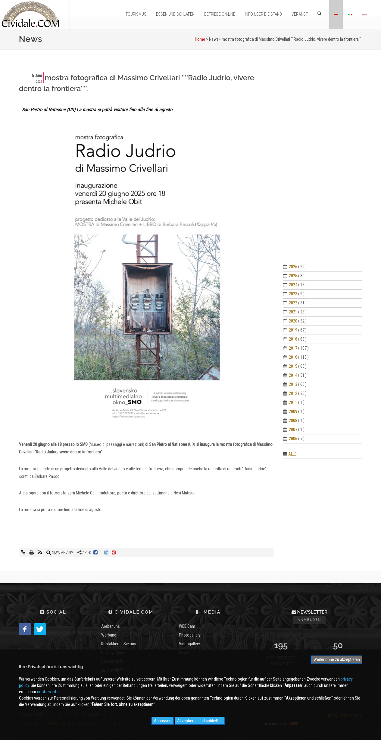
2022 (293, 302)
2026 (293, 266)
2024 (293, 284)
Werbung (108, 635)
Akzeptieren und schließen (200, 720)
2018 (293, 339)
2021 (293, 312)
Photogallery (190, 635)
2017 (293, 348)
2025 (293, 275)
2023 (293, 293)
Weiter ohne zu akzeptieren (337, 659)
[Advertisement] (322, 162)
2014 (293, 375)
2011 (293, 402)
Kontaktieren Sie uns (118, 643)
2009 (293, 411)
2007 (293, 429)
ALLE (292, 454)
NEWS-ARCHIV (59, 552)
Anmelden (309, 620)
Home (200, 39)
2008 (293, 420)
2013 (293, 384)
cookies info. (48, 691)
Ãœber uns (110, 626)
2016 (293, 357)
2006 (293, 438)
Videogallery (189, 643)
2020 (293, 321)
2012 (293, 393)
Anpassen (162, 720)
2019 (293, 330)
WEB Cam (187, 626)
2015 (293, 366)
